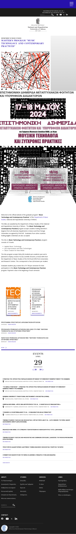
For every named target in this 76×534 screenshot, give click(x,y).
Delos (41, 488)
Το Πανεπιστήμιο (6, 480)
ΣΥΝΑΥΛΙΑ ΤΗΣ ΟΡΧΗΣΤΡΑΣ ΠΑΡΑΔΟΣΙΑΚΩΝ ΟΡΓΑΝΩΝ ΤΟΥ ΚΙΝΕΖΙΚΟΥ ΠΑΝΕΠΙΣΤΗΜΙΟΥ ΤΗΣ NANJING (36, 379)
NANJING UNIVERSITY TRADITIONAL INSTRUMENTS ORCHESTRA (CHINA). (26, 396)
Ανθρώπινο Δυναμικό (8, 488)
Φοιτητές (23, 491)
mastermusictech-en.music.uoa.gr (53, 13)
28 (34, 369)
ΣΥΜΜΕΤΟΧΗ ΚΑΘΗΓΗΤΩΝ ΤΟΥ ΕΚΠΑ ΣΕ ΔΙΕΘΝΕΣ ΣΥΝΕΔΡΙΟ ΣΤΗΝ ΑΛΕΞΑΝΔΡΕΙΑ (29, 455)
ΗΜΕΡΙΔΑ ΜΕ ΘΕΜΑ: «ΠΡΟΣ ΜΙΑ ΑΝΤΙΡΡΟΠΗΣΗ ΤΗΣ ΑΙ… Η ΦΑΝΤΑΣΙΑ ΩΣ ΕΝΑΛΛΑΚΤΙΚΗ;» (32, 404)
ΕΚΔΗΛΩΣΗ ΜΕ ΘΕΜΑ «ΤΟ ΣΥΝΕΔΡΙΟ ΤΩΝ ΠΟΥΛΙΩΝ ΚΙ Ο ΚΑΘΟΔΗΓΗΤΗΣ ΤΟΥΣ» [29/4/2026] (32, 430)
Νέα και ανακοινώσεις (8, 498)
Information (49, 381)
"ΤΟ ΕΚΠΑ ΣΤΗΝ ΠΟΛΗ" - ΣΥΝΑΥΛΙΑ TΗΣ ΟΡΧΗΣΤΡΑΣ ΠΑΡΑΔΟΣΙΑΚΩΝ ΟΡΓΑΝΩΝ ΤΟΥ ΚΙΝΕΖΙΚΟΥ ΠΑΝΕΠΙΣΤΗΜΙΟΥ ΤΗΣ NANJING (34, 388)
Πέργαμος (42, 491)
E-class (41, 484)
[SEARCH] (47, 15)
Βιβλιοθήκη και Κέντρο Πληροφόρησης (65, 490)
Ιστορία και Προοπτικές (9, 495)
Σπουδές (23, 480)
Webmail (42, 480)
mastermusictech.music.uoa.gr (53, 11)
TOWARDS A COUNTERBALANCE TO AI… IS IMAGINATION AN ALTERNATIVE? (27, 412)
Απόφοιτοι (23, 495)
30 (41, 369)
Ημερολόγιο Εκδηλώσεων (62, 485)
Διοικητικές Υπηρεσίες (8, 484)
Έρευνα (22, 488)
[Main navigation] (71, 4)
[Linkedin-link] (67, 15)
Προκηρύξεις (62, 480)
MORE (3, 348)
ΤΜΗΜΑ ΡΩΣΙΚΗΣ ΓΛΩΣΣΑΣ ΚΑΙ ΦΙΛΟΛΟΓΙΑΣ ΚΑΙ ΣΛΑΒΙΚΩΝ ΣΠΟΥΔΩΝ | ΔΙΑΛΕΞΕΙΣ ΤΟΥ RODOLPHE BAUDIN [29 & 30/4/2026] (38, 438)
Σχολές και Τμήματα (26, 484)
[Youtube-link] (61, 15)
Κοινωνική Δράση (7, 491)
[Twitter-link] (63, 15)
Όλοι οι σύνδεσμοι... (64, 495)
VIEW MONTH (6, 462)
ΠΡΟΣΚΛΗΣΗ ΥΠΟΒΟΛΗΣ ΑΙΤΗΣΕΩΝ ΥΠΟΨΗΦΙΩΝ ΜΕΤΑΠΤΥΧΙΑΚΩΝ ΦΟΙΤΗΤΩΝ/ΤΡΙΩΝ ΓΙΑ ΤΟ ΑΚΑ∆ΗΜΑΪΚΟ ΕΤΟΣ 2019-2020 (38, 299)
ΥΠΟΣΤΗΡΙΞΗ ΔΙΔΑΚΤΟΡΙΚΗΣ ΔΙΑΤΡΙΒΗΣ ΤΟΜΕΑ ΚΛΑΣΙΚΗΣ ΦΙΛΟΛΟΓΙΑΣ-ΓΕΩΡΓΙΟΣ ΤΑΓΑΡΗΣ (33, 447)
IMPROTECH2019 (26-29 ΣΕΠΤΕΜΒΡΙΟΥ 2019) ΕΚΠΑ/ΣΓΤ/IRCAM (14, 305)
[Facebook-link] (57, 15)
